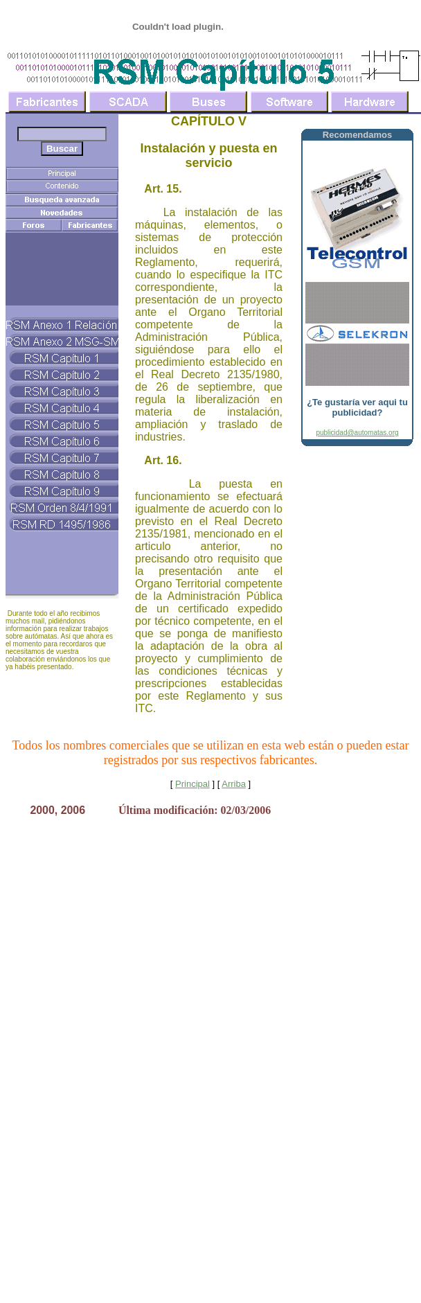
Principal (192, 784)
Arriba (234, 784)
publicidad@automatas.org (357, 432)
